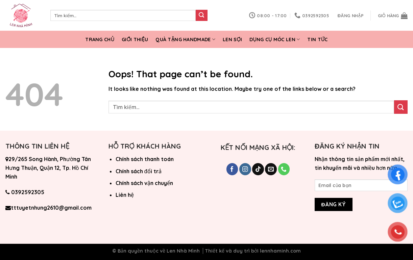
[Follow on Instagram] (245, 169)
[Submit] (201, 15)
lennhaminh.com (280, 251)
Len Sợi (232, 39)
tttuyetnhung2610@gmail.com (51, 207)
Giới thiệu (135, 39)
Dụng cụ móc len (274, 39)
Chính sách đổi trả (139, 171)
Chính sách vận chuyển (144, 183)
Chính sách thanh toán (145, 159)
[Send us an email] (271, 169)
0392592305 (27, 192)
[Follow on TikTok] (258, 169)
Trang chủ (99, 39)
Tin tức (317, 39)
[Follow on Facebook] (232, 169)
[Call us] (284, 169)
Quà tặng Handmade (185, 39)
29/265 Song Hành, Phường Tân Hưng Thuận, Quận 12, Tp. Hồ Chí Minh (48, 168)
